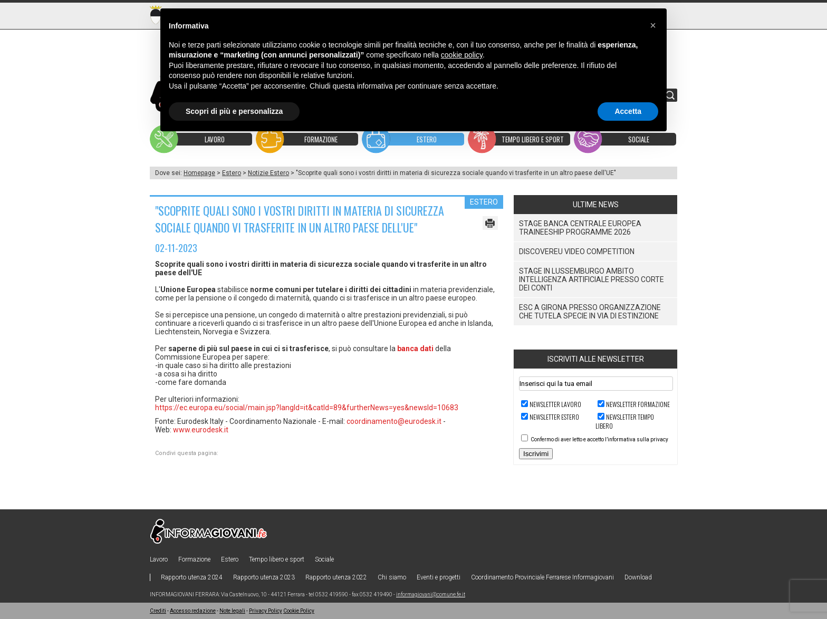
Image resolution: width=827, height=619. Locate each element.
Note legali (232, 611)
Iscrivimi (536, 454)
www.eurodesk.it (200, 429)
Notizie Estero (268, 173)
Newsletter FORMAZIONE (638, 404)
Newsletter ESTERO (554, 416)
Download (638, 577)
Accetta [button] (627, 111)
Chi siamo (392, 577)
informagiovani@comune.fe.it (430, 594)
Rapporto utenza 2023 (264, 577)
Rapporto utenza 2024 (192, 577)
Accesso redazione (193, 611)
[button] (653, 25)
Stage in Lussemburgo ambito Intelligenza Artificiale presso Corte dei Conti (591, 279)
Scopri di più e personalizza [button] (234, 111)
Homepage (199, 173)
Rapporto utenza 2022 (336, 577)
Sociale (324, 559)
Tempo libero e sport (276, 559)
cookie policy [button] (462, 55)
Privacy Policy (265, 611)
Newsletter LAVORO (555, 404)
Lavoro (159, 559)
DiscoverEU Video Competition (576, 251)
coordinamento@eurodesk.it (394, 421)
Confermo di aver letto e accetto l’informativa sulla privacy (599, 439)
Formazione (194, 559)
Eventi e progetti (438, 577)
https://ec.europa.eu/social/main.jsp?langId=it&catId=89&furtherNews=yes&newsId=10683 (306, 407)
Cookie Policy (298, 611)
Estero (231, 173)
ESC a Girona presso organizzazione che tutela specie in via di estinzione (590, 311)
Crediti (158, 611)
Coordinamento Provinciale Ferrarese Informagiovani (542, 577)
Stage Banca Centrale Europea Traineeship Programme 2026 (580, 227)
